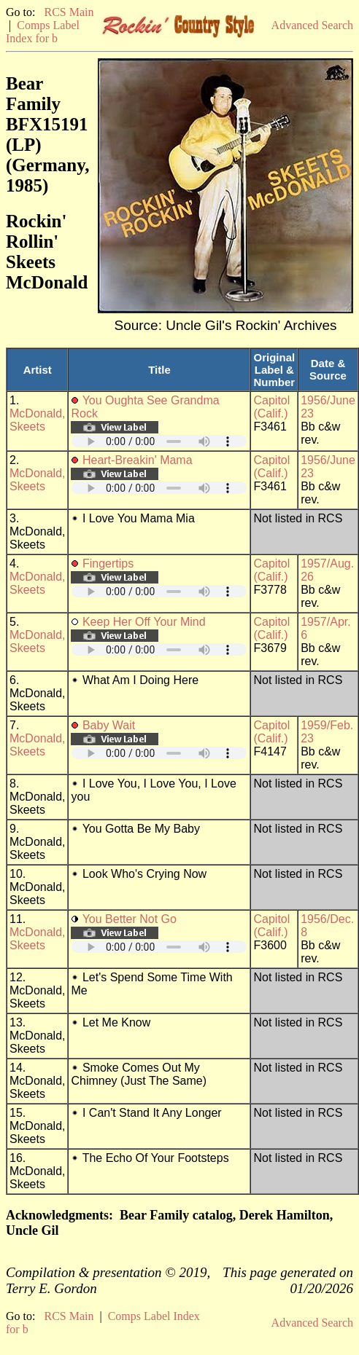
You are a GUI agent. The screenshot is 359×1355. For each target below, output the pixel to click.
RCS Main (68, 12)
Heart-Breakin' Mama (137, 460)
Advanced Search (312, 25)
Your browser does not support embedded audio (159, 441)
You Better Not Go (129, 919)
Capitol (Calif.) (271, 407)
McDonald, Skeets (37, 420)
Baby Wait (108, 725)
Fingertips (108, 563)
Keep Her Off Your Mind (144, 622)
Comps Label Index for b (43, 31)
